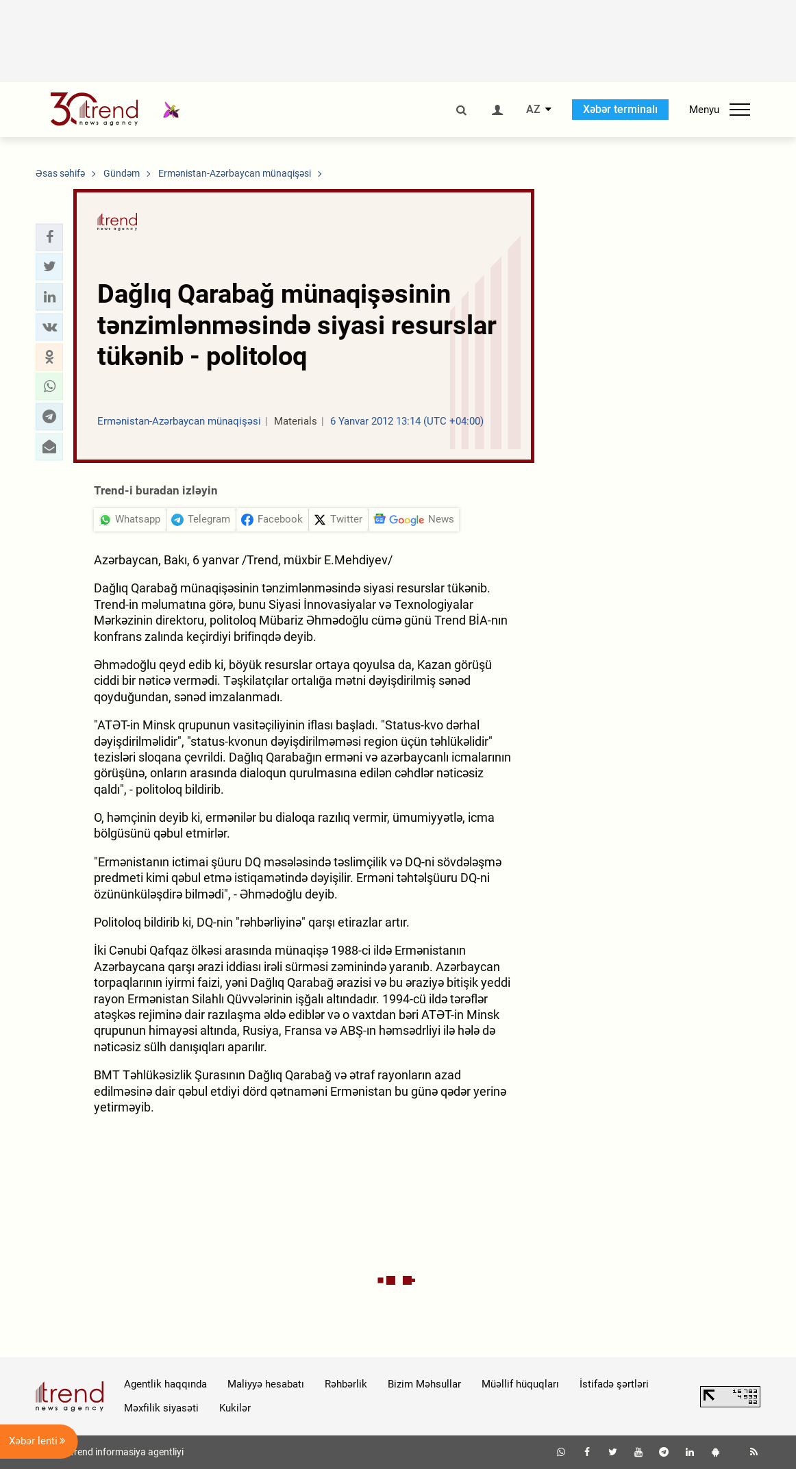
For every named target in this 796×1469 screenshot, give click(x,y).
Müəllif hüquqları (520, 1384)
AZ (533, 109)
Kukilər (235, 1408)
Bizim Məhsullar (424, 1384)
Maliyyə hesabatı (265, 1384)
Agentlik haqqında (165, 1384)
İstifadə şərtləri (614, 1384)
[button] (49, 237)
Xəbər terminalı (620, 109)
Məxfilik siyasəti (161, 1408)
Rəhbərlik (346, 1384)
